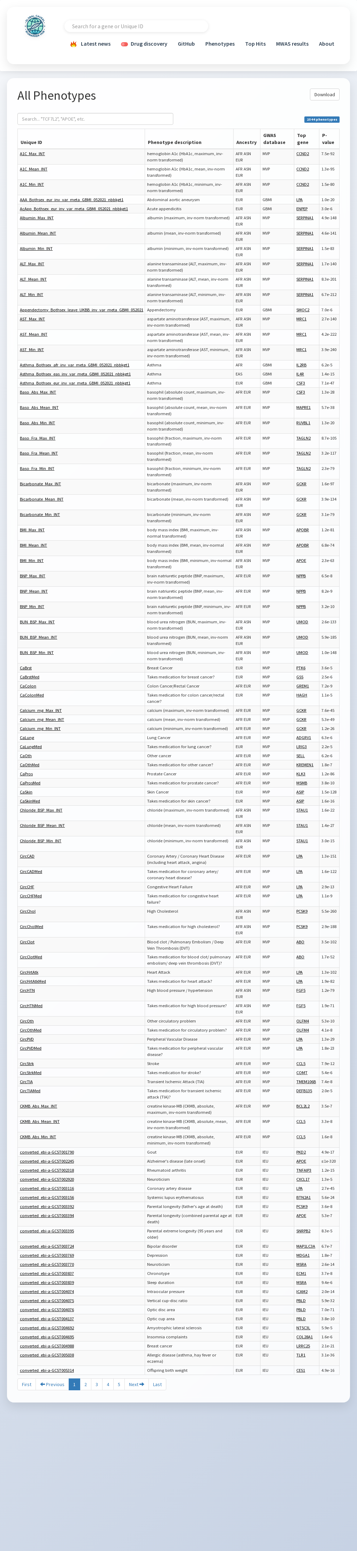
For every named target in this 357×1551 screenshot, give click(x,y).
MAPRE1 (303, 407)
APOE (301, 560)
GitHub (186, 43)
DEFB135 (304, 1090)
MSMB (301, 782)
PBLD (301, 1300)
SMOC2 (302, 309)
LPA (299, 199)
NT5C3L (303, 1327)
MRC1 (301, 318)
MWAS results (292, 43)
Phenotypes (220, 43)
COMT (301, 1072)
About (326, 43)
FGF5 (300, 990)
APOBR (302, 529)
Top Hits (255, 43)
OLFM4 (302, 1021)
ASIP (300, 791)
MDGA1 (303, 1255)
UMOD (302, 621)
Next (136, 1384)
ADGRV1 (303, 737)
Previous (52, 1384)
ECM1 (301, 1273)
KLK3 (300, 773)
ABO (300, 941)
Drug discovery (144, 43)
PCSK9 (301, 911)
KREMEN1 (304, 764)
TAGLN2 (303, 438)
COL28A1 (304, 1336)
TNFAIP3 (303, 1170)
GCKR (301, 483)
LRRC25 (303, 1345)
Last (157, 1384)
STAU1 (302, 810)
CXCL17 (303, 1179)
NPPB (301, 575)
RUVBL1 (303, 422)
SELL (300, 755)
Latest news (90, 44)
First (26, 1384)
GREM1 (302, 686)
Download (324, 94)
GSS (299, 676)
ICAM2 (301, 1291)
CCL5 (300, 1063)
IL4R (300, 374)
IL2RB (301, 364)
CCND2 (302, 153)
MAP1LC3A (305, 1246)
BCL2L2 (303, 1106)
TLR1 (300, 1355)
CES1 (300, 1370)
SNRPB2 (303, 1230)
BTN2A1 (303, 1197)
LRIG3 (301, 746)
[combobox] (136, 26)
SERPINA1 (304, 217)
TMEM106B (306, 1081)
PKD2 (301, 1152)
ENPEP (301, 208)
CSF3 (300, 383)
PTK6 (300, 667)
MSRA (301, 1264)
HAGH (301, 695)
